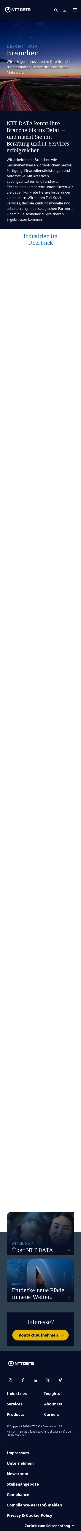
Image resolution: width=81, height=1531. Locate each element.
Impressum (18, 1452)
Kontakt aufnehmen (43, 1335)
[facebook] (23, 1380)
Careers (51, 1414)
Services (15, 1404)
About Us (53, 1404)
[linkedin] (35, 1380)
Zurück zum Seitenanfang (49, 1525)
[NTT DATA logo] (17, 10)
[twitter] (48, 1380)
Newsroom (17, 1473)
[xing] (60, 1380)
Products (15, 1414)
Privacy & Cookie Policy (29, 1515)
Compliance (18, 1494)
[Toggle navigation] (76, 10)
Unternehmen (20, 1463)
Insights (52, 1393)
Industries (17, 1393)
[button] (58, 10)
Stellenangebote (23, 1484)
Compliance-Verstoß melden (34, 1505)
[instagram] (10, 1380)
